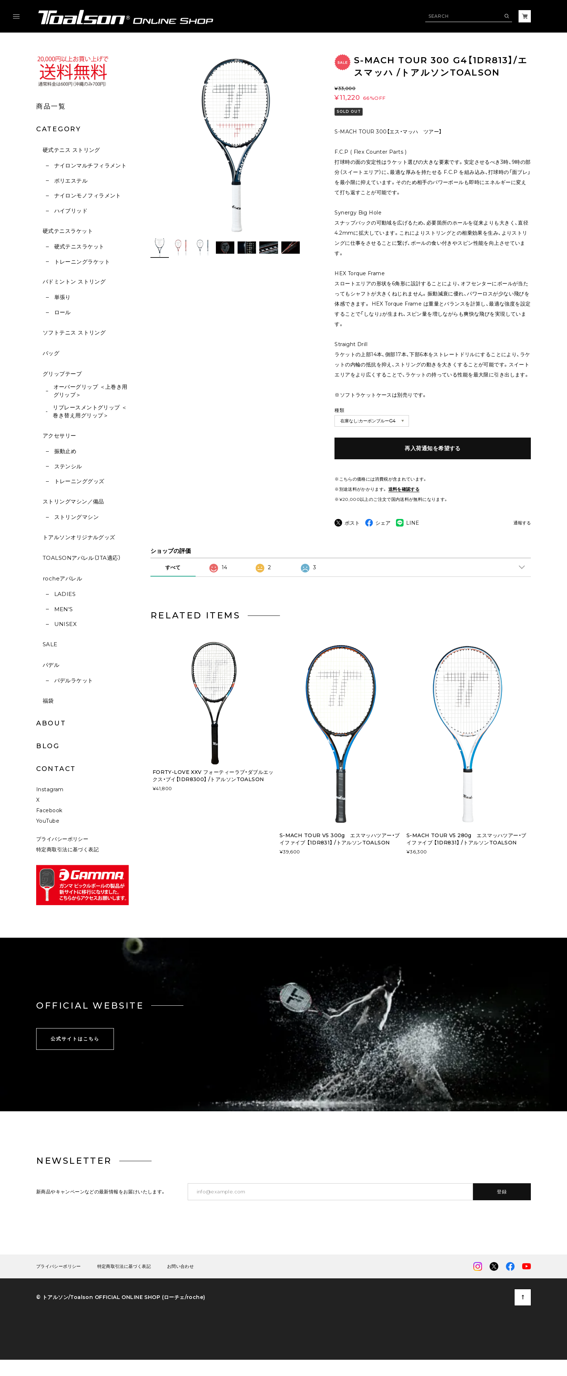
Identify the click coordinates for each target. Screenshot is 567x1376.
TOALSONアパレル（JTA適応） (82, 557)
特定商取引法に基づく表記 (67, 864)
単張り (62, 297)
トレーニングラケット (82, 261)
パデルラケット (73, 680)
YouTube (47, 835)
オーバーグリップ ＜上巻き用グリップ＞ (91, 391)
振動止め (65, 451)
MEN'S (63, 609)
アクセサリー (59, 435)
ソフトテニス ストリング (74, 332)
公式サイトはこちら (75, 1053)
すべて (172, 582)
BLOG (48, 746)
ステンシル (68, 466)
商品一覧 (51, 106)
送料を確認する (404, 489)
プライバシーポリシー (62, 853)
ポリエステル (71, 180)
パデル (51, 664)
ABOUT (51, 723)
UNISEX (65, 624)
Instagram (50, 804)
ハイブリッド (71, 210)
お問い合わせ (180, 1281)
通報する (522, 523)
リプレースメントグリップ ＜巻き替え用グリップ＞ (90, 411)
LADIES (65, 594)
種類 (339, 410)
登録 (502, 1206)
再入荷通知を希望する (433, 448)
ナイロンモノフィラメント (87, 195)
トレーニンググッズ (79, 481)
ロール (62, 312)
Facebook (49, 825)
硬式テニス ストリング (71, 149)
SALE (50, 644)
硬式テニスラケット (68, 230)
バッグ (51, 353)
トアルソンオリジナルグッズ (79, 537)
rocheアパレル (62, 578)
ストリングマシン (76, 517)
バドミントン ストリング (74, 281)
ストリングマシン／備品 (73, 501)
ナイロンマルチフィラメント (90, 165)
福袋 (48, 700)
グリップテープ (62, 373)
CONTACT (56, 769)
